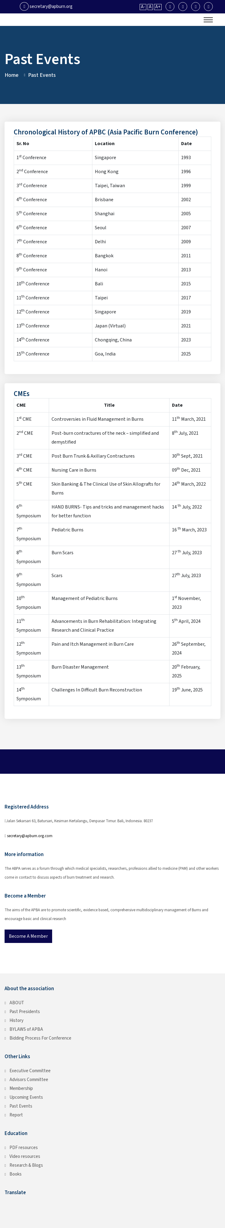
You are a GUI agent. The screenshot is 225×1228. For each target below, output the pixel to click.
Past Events (20, 1106)
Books (15, 1174)
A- (143, 7)
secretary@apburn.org (46, 6)
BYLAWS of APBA (26, 1029)
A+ (157, 7)
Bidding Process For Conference (40, 1038)
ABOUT (16, 1003)
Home (12, 75)
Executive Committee (30, 1071)
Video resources (24, 1156)
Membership (21, 1088)
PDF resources (23, 1147)
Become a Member (28, 936)
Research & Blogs (26, 1165)
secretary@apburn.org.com (29, 836)
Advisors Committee (28, 1079)
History (16, 1020)
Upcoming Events (26, 1097)
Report (16, 1115)
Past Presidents (24, 1011)
